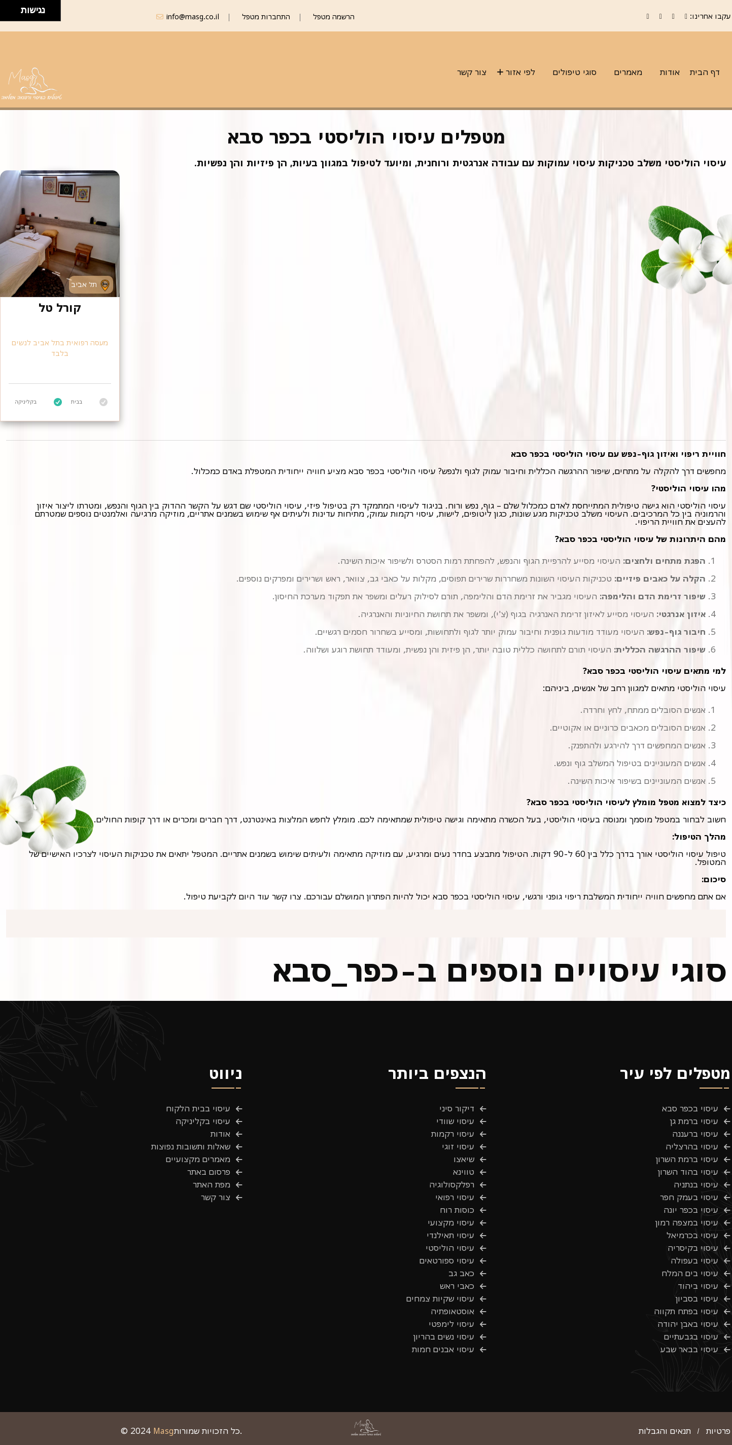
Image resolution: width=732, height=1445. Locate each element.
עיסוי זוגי (458, 1146)
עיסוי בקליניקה (203, 1121)
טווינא (463, 1171)
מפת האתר (211, 1184)
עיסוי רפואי (454, 1197)
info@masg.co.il (192, 16)
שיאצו (464, 1159)
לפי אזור (520, 72)
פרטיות (718, 1430)
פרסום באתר (208, 1171)
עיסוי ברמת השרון (687, 1159)
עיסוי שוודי (455, 1121)
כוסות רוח (457, 1209)
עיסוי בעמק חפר (689, 1197)
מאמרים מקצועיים (198, 1159)
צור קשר (471, 72)
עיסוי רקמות (452, 1133)
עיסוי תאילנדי (450, 1235)
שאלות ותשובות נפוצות (190, 1146)
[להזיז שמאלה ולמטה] (8, 13)
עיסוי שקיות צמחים (440, 1298)
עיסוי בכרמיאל (692, 1235)
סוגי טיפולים (575, 72)
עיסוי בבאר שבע (689, 1349)
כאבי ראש (457, 1285)
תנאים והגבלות (665, 1430)
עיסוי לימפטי (451, 1323)
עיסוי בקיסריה (693, 1247)
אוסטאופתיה (452, 1311)
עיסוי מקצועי (451, 1222)
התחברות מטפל (266, 16)
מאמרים (628, 72)
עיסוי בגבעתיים (691, 1336)
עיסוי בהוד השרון (688, 1171)
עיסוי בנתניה (696, 1184)
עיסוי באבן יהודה (687, 1323)
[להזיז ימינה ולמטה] (13, 13)
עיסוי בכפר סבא (690, 1108)
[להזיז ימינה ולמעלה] (13, 8)
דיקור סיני (456, 1108)
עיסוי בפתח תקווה (686, 1311)
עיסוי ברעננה (695, 1133)
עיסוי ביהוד (698, 1285)
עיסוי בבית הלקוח (198, 1108)
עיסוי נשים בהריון (443, 1336)
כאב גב (461, 1273)
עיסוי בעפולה (694, 1260)
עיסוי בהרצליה (692, 1146)
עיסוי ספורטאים (447, 1260)
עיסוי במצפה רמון (686, 1222)
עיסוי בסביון (697, 1298)
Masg (163, 1430)
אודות (670, 72)
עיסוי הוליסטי (450, 1247)
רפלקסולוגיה (451, 1184)
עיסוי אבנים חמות (443, 1349)
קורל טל (60, 307)
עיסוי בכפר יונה (691, 1209)
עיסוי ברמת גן (694, 1121)
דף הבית (705, 72)
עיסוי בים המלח (689, 1273)
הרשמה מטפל (334, 16)
